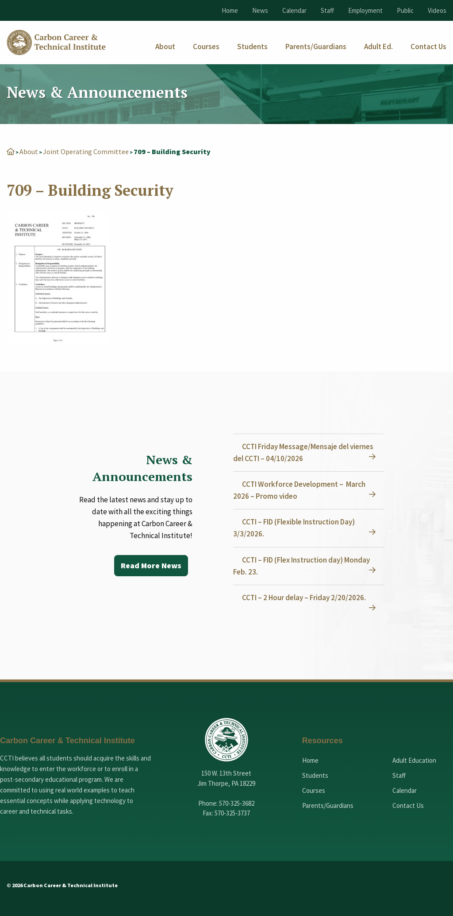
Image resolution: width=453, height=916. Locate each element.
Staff (327, 10)
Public (405, 10)
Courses (313, 790)
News (260, 10)
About (28, 151)
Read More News (151, 565)
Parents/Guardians (327, 805)
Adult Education (414, 760)
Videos (437, 10)
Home (230, 10)
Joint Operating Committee (86, 151)
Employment (365, 10)
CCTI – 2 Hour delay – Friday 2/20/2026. (304, 597)
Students (315, 775)
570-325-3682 (236, 803)
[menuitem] (165, 47)
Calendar (294, 10)
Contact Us (408, 805)
